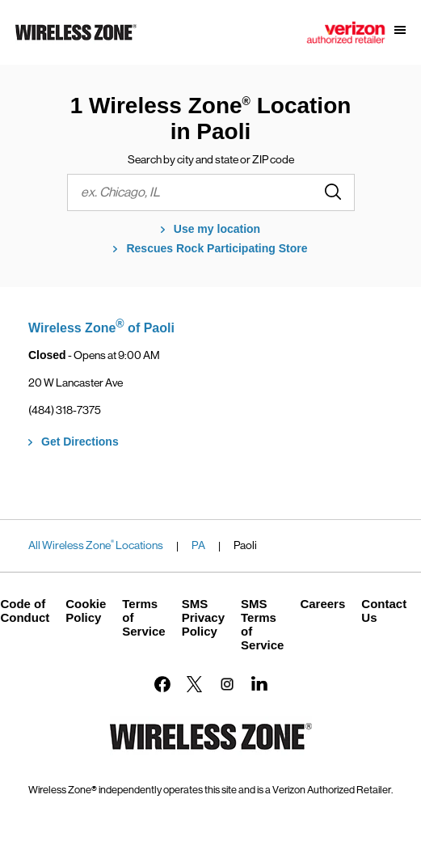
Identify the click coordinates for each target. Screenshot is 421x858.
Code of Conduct (24, 610)
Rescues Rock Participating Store (216, 248)
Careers (322, 604)
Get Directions (80, 441)
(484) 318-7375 (64, 410)
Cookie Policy (85, 610)
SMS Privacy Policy (203, 617)
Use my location (217, 228)
